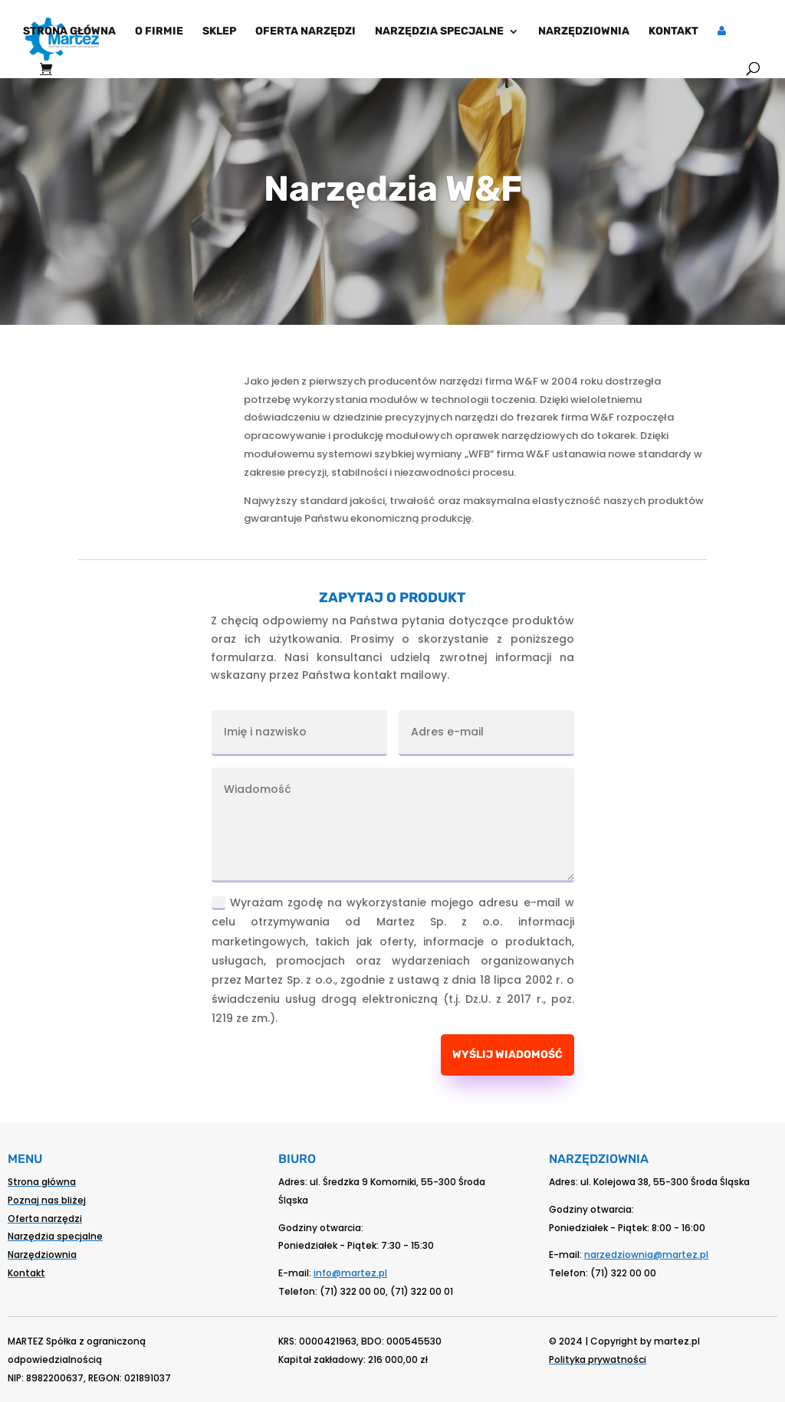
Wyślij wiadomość (507, 1054)
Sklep (219, 32)
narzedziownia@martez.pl (646, 1254)
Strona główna (69, 32)
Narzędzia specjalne (439, 32)
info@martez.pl (350, 1272)
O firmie (159, 32)
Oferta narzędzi (305, 32)
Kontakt (673, 32)
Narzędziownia (583, 32)
